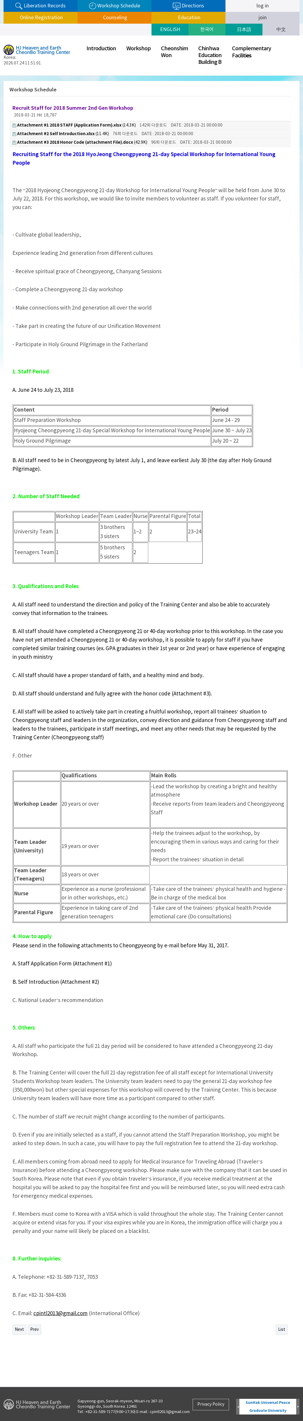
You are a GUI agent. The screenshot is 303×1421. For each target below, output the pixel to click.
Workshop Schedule (114, 6)
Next (19, 1329)
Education (188, 17)
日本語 (244, 29)
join (263, 17)
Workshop (138, 49)
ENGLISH (170, 29)
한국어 (207, 29)
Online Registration (41, 17)
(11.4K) (60, 133)
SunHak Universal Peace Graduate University (268, 1407)
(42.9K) (79, 142)
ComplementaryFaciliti (251, 52)
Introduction (101, 49)
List (281, 1329)
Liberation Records (40, 6)
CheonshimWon (174, 52)
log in (263, 6)
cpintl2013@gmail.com (60, 1314)
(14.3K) (74, 125)
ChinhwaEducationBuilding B (210, 55)
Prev (34, 1329)
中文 (281, 29)
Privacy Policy (210, 1404)
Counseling (114, 17)
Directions (188, 6)
